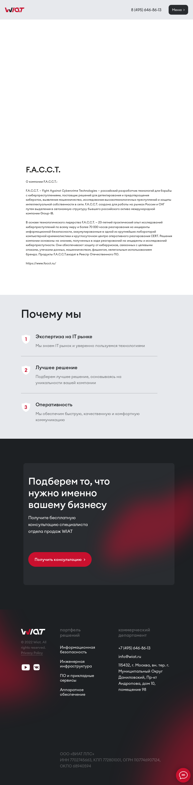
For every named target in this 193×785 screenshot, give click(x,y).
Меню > (178, 10)
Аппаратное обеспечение (72, 692)
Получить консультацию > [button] (60, 559)
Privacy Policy (32, 653)
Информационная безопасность (77, 649)
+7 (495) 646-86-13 (134, 648)
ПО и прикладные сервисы (77, 678)
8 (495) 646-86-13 (146, 9)
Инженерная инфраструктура (76, 663)
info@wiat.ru (129, 656)
